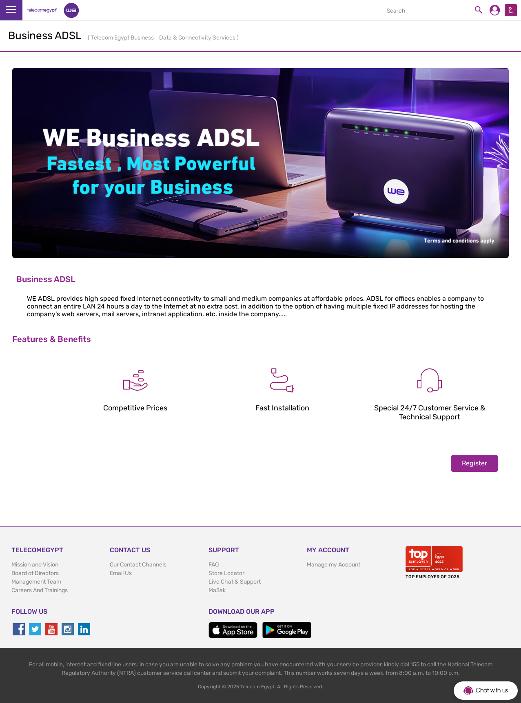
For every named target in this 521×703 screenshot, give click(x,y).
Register (474, 463)
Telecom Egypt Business (123, 37)
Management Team (36, 581)
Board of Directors (35, 573)
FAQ (213, 564)
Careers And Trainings (39, 590)
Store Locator (226, 573)
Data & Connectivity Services (198, 37)
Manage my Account (333, 564)
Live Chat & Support (234, 581)
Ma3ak (217, 590)
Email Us (121, 573)
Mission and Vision (34, 564)
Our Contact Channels (138, 564)
